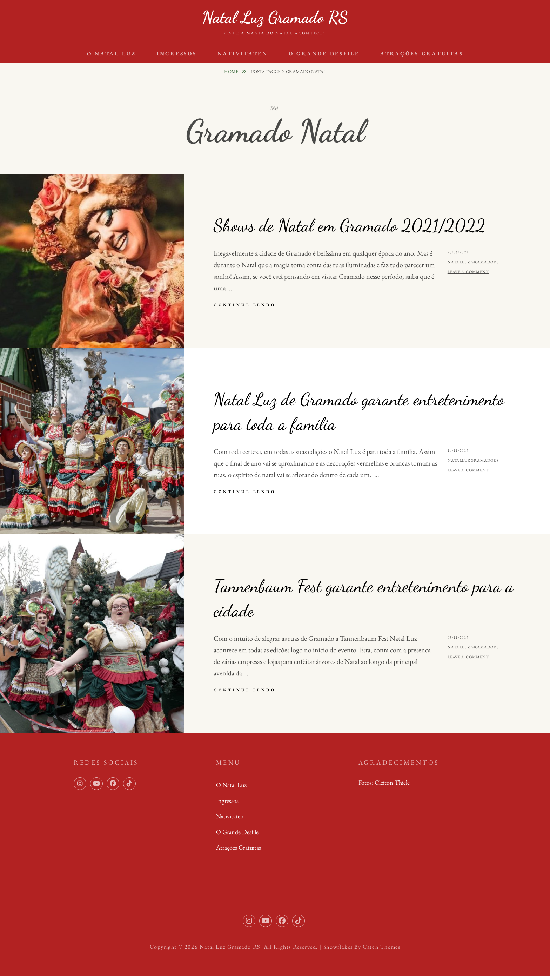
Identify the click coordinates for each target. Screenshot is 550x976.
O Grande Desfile (324, 53)
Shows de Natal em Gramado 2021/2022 (349, 225)
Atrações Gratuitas (421, 53)
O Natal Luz (111, 53)
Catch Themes (381, 946)
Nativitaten (242, 53)
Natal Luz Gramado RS (275, 17)
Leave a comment (468, 271)
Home (231, 71)
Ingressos (177, 53)
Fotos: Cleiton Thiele (384, 782)
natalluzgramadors (473, 261)
